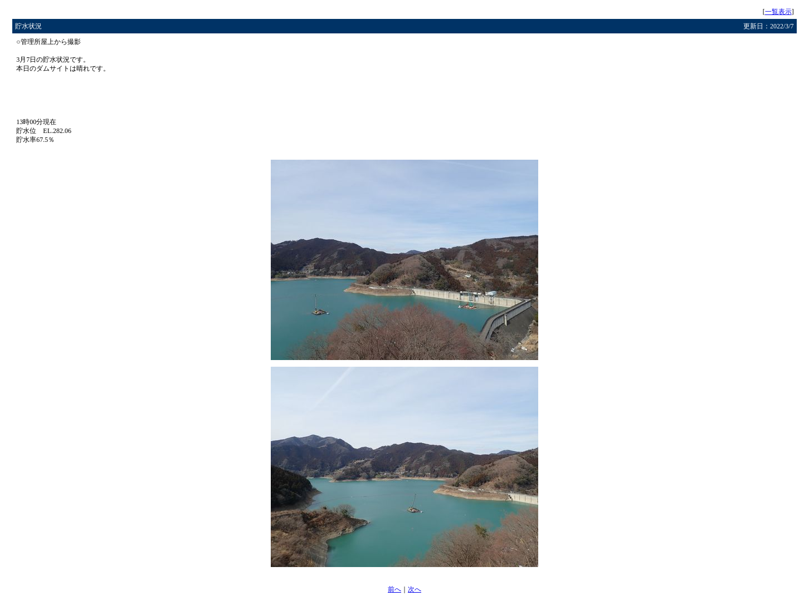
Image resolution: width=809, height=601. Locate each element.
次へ (414, 589)
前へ (394, 589)
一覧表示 (778, 12)
